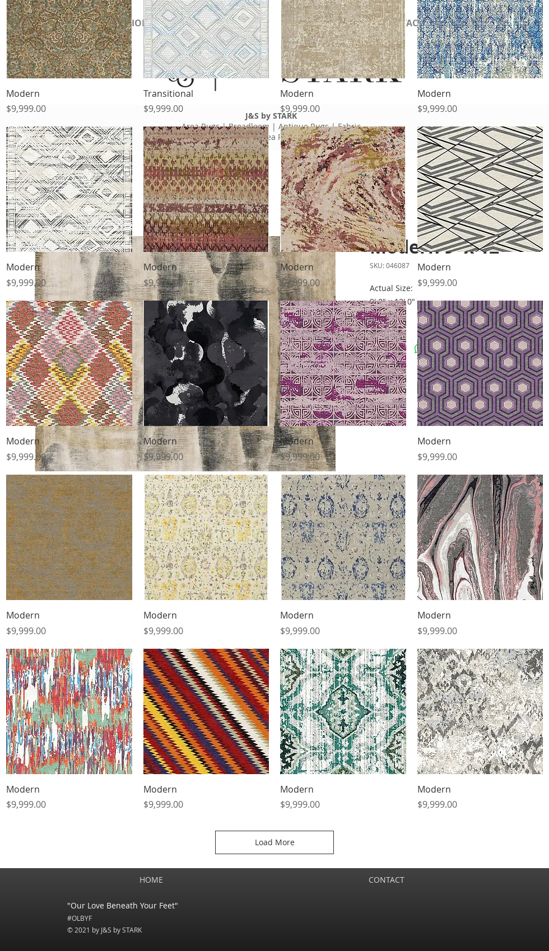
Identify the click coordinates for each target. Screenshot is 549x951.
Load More (275, 842)
